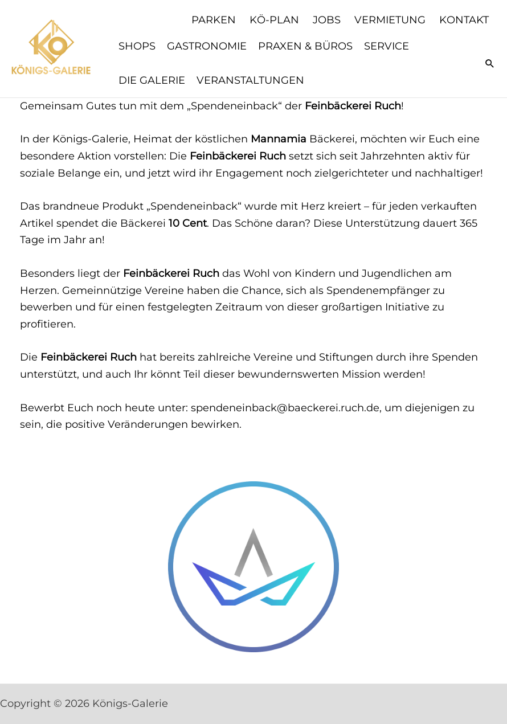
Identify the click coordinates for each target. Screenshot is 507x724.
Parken (213, 20)
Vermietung (390, 20)
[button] (490, 63)
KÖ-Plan (274, 20)
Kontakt (464, 20)
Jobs (327, 20)
